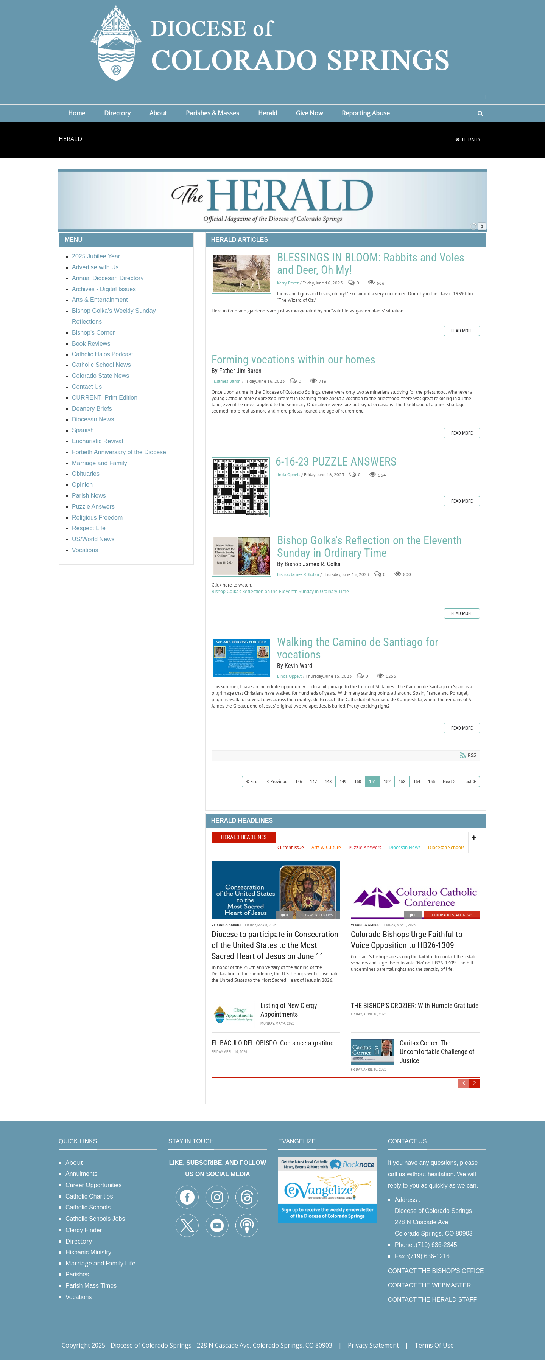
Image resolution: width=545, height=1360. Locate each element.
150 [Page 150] (357, 781)
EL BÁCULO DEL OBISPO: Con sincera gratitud (273, 1043)
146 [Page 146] (298, 781)
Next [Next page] (447, 781)
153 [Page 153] (402, 781)
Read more (462, 331)
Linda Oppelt (288, 475)
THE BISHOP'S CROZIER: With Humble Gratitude (414, 1005)
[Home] (457, 139)
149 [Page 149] (342, 781)
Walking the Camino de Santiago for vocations (241, 658)
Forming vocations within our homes (293, 359)
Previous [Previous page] (278, 781)
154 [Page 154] (416, 781)
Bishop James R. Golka (298, 574)
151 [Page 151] (372, 781)
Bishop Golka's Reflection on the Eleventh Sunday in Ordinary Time (241, 556)
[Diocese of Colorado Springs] (272, 42)
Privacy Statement (373, 1345)
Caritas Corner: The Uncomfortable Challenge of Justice (437, 1052)
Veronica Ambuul (227, 925)
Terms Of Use (434, 1345)
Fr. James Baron (226, 381)
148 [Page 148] (328, 781)
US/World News (318, 915)
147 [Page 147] (313, 781)
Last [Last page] (467, 781)
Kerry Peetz (288, 283)
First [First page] (254, 781)
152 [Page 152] (387, 781)
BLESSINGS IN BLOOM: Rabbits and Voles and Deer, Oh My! (241, 273)
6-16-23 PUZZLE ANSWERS (240, 487)
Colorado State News (452, 915)
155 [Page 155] (431, 781)
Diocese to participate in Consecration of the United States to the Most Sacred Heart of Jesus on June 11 (275, 945)
